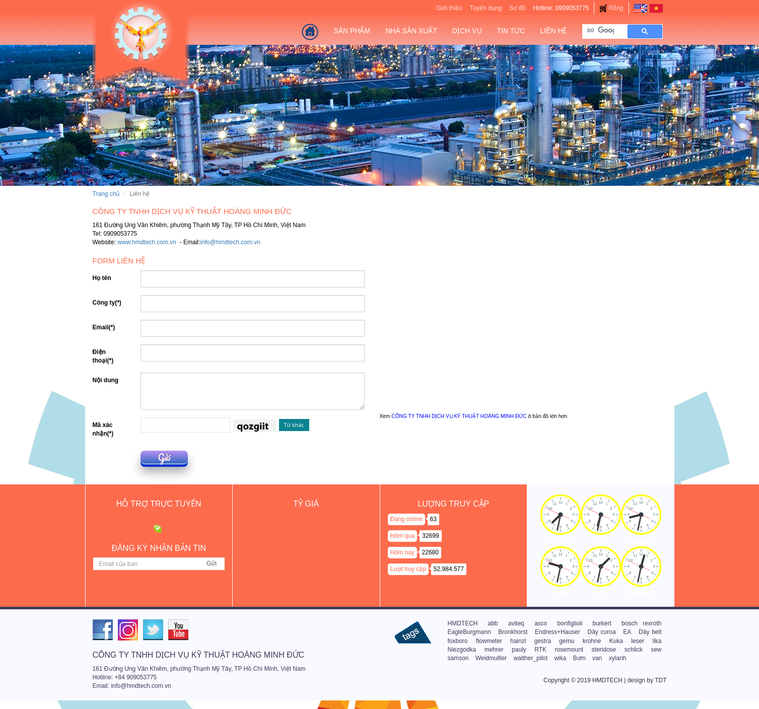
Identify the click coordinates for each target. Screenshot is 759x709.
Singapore (641, 541)
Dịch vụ (467, 31)
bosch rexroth (641, 623)
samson (458, 658)
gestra (542, 641)
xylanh (618, 658)
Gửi (164, 457)
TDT (660, 680)
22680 (430, 552)
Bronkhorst (512, 631)
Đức (600, 593)
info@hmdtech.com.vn (230, 242)
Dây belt (650, 631)
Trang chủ (106, 193)
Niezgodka (462, 649)
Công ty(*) (107, 302)
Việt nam (560, 541)
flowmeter (489, 641)
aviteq (516, 623)
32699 (430, 535)
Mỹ (601, 541)
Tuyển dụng (486, 8)
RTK (540, 649)
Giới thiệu (449, 8)
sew (656, 649)
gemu (566, 641)
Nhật (560, 593)
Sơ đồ (517, 8)
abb (493, 623)
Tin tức (511, 31)
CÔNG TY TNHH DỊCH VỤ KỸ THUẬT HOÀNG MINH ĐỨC (458, 416)
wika (560, 658)
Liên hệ (553, 31)
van (597, 658)
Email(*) (104, 327)
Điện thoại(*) (103, 356)
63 (433, 519)
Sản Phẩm (352, 31)
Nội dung (106, 380)
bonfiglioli (569, 623)
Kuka (616, 641)
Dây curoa (602, 631)
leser (637, 641)
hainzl (518, 641)
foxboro (458, 641)
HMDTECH (463, 623)
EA (627, 631)
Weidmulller (491, 658)
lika (657, 641)
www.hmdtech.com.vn (146, 242)
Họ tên (102, 277)
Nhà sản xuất (411, 31)
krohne (592, 641)
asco (540, 623)
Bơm (579, 658)
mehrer (494, 649)
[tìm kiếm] (600, 30)
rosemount (569, 649)
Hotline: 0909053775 (561, 8)
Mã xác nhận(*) (103, 429)
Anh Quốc (641, 593)
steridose (604, 649)
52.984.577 (449, 569)
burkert (602, 623)
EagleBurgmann (469, 631)
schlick (634, 649)
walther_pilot (530, 658)
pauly (519, 649)
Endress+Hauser (557, 631)
